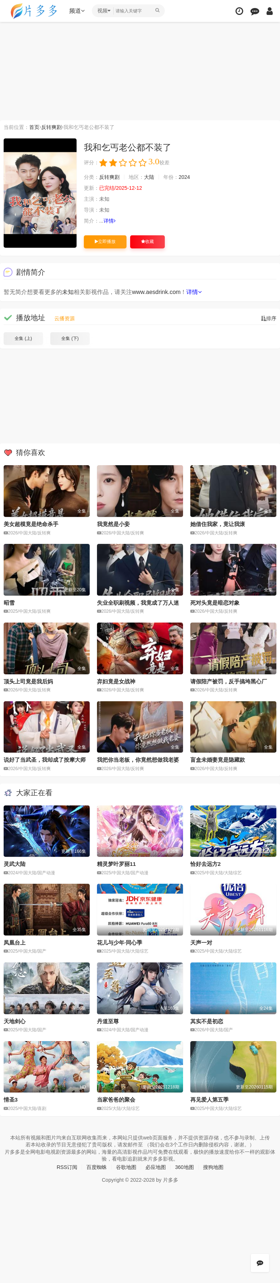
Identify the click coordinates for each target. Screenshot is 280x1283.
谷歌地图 (126, 1167)
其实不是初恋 (206, 1021)
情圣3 (11, 1099)
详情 (110, 221)
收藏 (147, 241)
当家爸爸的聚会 (116, 1099)
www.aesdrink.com (156, 292)
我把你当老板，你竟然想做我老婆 (138, 760)
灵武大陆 (15, 864)
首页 (34, 127)
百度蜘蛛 (96, 1167)
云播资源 (64, 318)
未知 (68, 292)
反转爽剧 (51, 127)
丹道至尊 (108, 1021)
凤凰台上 (15, 942)
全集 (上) (23, 338)
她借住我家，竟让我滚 (217, 524)
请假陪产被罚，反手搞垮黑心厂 (228, 681)
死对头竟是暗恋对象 (215, 603)
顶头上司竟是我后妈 (28, 681)
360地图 (184, 1167)
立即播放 (105, 241)
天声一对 (201, 942)
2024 (184, 177)
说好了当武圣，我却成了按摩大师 (45, 760)
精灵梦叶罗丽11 (116, 864)
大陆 (149, 177)
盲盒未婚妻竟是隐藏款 (217, 760)
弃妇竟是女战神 (116, 681)
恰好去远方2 (205, 864)
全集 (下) (69, 338)
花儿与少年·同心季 (119, 942)
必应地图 (155, 1167)
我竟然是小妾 (113, 524)
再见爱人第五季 (209, 1099)
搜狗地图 (213, 1167)
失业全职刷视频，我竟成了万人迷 (138, 603)
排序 (268, 318)
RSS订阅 (67, 1167)
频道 (77, 11)
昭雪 (9, 603)
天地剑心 (15, 1021)
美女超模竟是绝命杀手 (31, 524)
